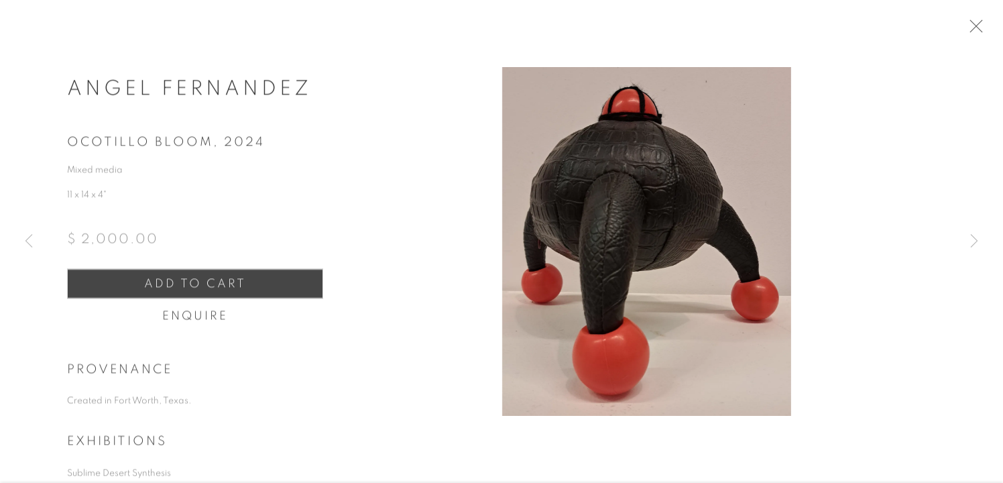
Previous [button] (29, 241)
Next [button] (974, 241)
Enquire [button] (194, 324)
